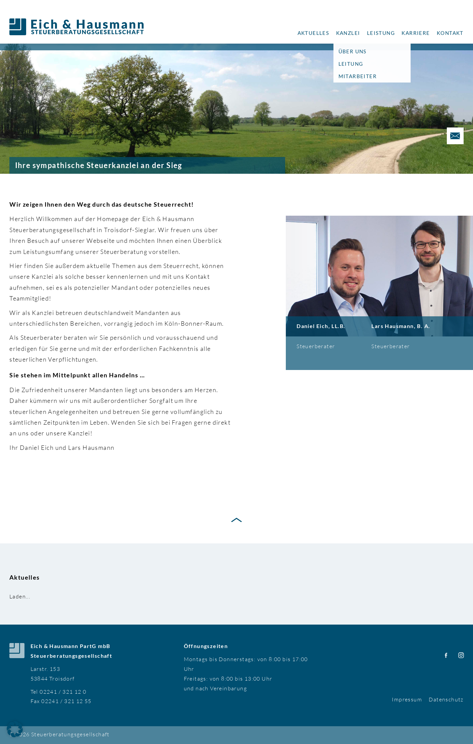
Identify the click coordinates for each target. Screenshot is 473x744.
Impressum (407, 699)
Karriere (416, 33)
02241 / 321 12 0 (63, 691)
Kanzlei (348, 33)
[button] (15, 729)
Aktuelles (313, 33)
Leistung (381, 33)
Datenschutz (446, 699)
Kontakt (450, 33)
